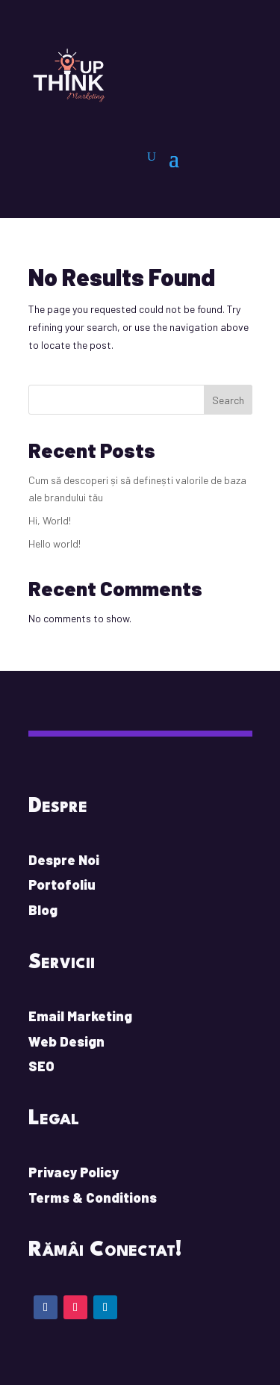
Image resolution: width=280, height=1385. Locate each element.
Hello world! (54, 543)
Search (228, 400)
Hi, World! (49, 520)
